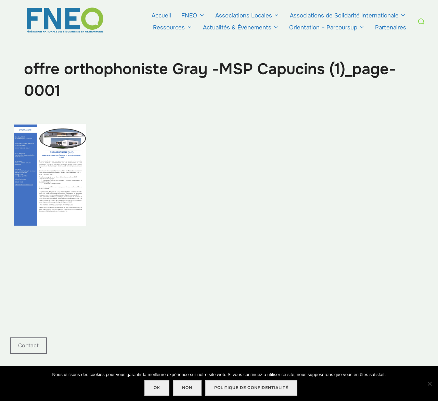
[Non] (429, 383)
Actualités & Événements (241, 27)
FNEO (193, 15)
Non (187, 387)
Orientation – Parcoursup (327, 27)
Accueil (161, 15)
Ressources (172, 27)
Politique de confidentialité (251, 387)
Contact (28, 345)
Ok (157, 387)
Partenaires (390, 27)
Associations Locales (247, 15)
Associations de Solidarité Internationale (348, 15)
